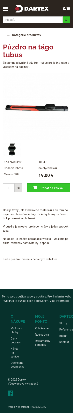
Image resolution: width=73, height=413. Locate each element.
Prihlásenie (42, 328)
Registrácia (42, 334)
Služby (63, 323)
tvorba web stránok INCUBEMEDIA (27, 406)
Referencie (66, 329)
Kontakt (64, 342)
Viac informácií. (59, 301)
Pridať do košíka (47, 188)
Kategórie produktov (24, 35)
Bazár (63, 335)
